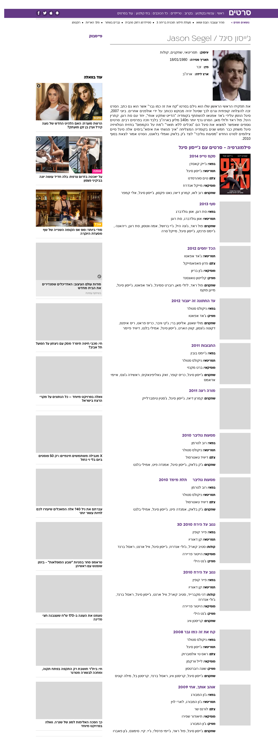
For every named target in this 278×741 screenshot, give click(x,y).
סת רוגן (197, 211)
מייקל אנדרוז (188, 185)
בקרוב (184, 13)
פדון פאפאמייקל (191, 263)
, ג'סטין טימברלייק (151, 398)
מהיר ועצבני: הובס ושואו (206, 22)
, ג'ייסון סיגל (143, 193)
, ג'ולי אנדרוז (174, 547)
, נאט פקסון (160, 193)
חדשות (217, 4)
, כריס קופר (174, 375)
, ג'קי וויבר (158, 323)
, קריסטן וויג (174, 676)
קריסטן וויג (191, 621)
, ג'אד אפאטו (140, 285)
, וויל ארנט (140, 547)
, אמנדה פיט (157, 464)
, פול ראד (176, 731)
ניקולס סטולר (193, 308)
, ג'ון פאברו (117, 731)
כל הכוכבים (156, 13)
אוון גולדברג (189, 219)
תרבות (188, 4)
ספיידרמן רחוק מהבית (134, 22)
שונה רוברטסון (191, 668)
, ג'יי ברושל (163, 226)
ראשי (216, 13)
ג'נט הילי (195, 561)
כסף (162, 4)
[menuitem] (214, 4)
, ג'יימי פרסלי (159, 731)
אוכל (150, 4)
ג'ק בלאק (191, 464)
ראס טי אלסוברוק (190, 654)
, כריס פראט (142, 323)
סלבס (174, 4)
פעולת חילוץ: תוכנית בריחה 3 (169, 22)
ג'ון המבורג (195, 695)
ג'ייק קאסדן (194, 164)
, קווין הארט (183, 328)
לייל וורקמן (190, 661)
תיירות (121, 4)
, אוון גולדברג (181, 211)
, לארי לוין (174, 702)
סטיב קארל (192, 547)
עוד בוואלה (89, 77)
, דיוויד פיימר (128, 328)
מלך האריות (88, 22)
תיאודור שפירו (188, 716)
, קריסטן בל (138, 676)
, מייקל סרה (166, 231)
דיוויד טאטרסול (192, 457)
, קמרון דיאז (178, 193)
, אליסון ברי (174, 323)
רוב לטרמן (195, 443)
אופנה (88, 4)
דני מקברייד (192, 594)
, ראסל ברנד (122, 547)
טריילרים (171, 13)
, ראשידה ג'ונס (126, 375)
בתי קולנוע (139, 13)
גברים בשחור (108, 22)
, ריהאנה (117, 226)
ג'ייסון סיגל (190, 171)
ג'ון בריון (193, 271)
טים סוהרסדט (194, 178)
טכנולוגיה (104, 4)
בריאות (136, 4)
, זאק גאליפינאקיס (151, 375)
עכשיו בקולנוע (200, 13)
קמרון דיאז (191, 398)
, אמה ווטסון (146, 226)
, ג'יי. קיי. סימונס (137, 731)
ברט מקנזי (190, 367)
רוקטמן (72, 22)
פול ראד (192, 226)
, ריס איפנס (124, 323)
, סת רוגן (173, 219)
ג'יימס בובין (194, 353)
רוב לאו (193, 193)
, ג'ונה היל (179, 226)
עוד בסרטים (121, 13)
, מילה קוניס (120, 676)
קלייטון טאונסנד (190, 278)
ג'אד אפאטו (189, 256)
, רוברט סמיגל (160, 285)
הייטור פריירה (188, 554)
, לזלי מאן (178, 285)
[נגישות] (6, 4)
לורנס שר (197, 709)
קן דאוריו (191, 539)
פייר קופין (195, 532)
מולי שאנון (191, 323)
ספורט (202, 4)
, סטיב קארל (173, 594)
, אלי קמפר (125, 193)
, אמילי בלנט (147, 328)
